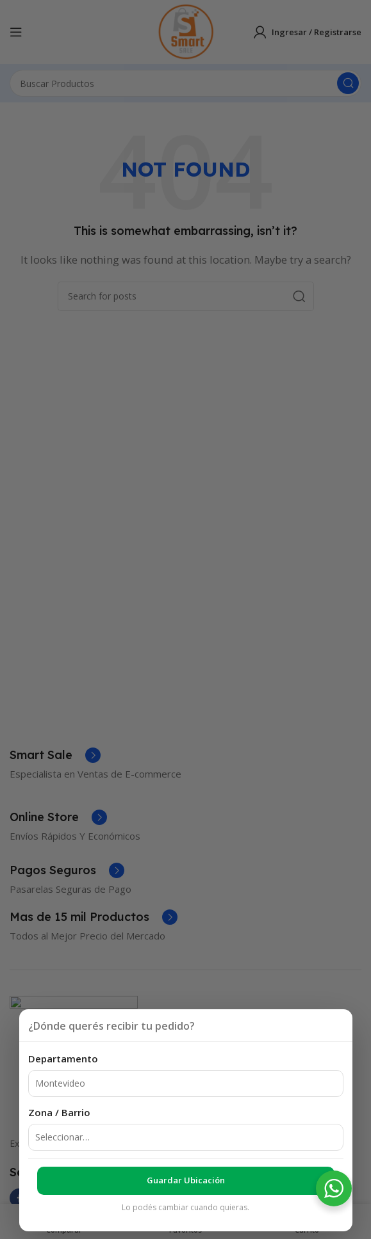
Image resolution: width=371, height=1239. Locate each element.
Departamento (63, 1058)
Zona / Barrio (59, 1112)
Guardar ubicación (186, 1180)
